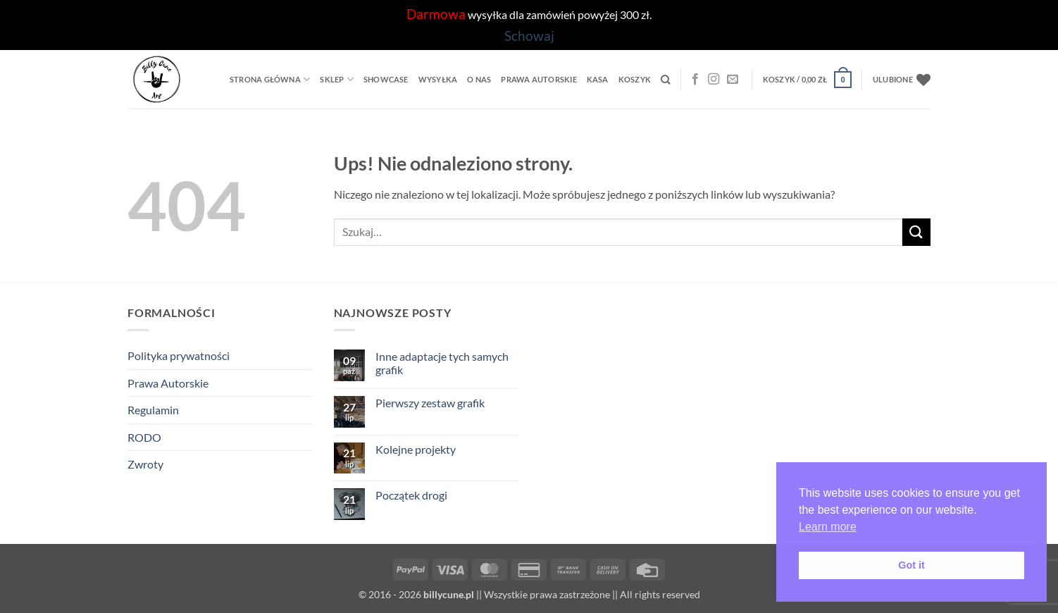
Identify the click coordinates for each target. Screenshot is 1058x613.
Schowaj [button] (529, 35)
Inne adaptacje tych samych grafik (442, 362)
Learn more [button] (828, 527)
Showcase (386, 79)
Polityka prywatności (178, 355)
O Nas (479, 79)
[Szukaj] (665, 79)
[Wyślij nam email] (732, 79)
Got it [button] (911, 565)
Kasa (598, 79)
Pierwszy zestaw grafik (430, 402)
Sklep (337, 79)
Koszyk (634, 79)
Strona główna (270, 79)
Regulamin (153, 409)
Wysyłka (438, 79)
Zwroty (145, 464)
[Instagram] (713, 79)
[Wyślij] (916, 232)
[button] (807, 79)
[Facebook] (695, 79)
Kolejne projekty (415, 449)
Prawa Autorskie (538, 79)
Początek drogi (411, 495)
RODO (144, 437)
